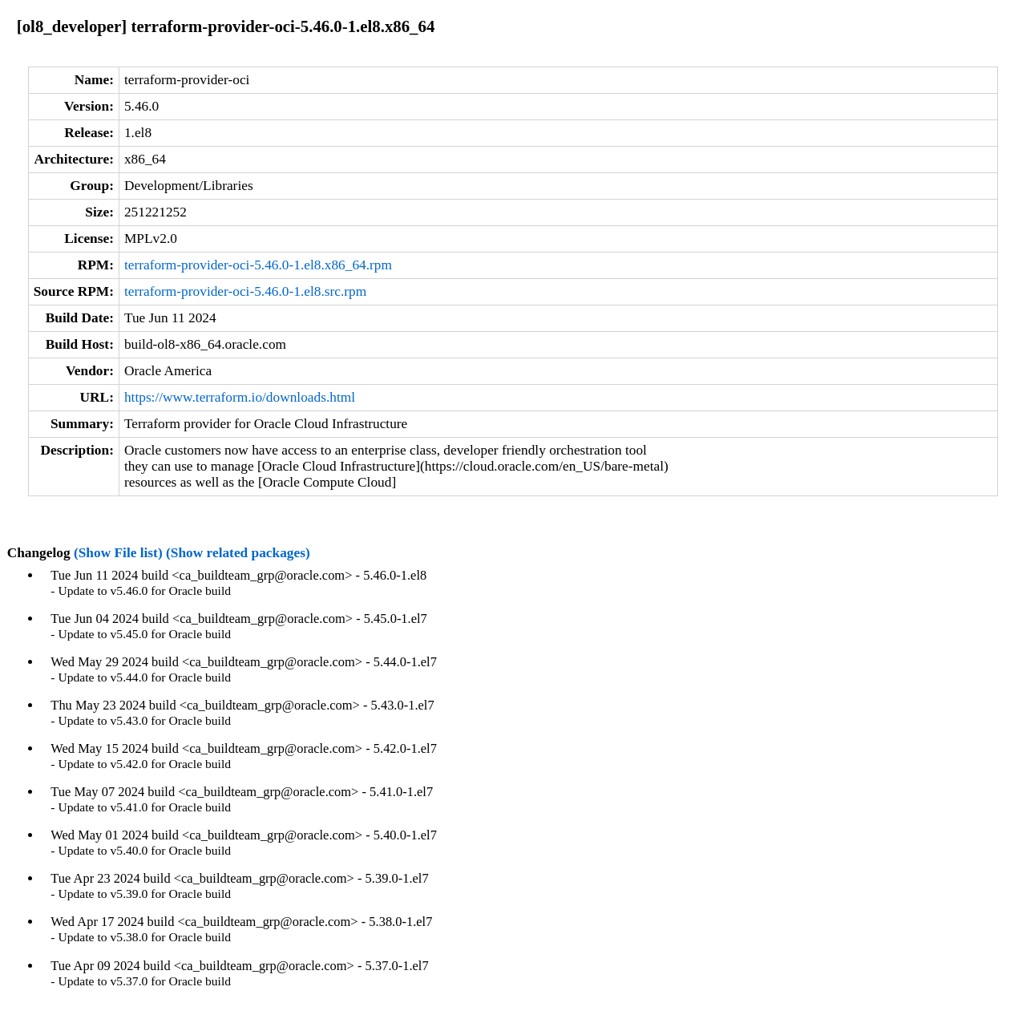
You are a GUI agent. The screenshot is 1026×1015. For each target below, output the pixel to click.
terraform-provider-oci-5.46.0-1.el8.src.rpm (245, 291)
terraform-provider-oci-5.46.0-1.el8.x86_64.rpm (258, 265)
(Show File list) (118, 552)
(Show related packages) (238, 552)
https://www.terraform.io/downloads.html (239, 397)
